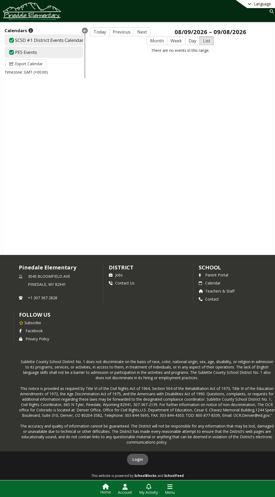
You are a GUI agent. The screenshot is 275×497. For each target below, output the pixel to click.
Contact (209, 299)
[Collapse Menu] (85, 30)
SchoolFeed (174, 475)
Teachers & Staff (216, 291)
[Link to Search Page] (270, 11)
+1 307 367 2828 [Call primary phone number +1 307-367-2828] (42, 297)
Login (137, 459)
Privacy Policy (34, 338)
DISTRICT (121, 267)
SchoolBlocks (145, 475)
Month (157, 41)
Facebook (31, 330)
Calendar (209, 283)
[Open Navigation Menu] (170, 489)
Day (192, 41)
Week (176, 41)
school (210, 267)
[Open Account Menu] (125, 489)
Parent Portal (213, 274)
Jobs (116, 274)
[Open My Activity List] (148, 489)
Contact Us (122, 283)
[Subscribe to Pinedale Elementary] (30, 323)
